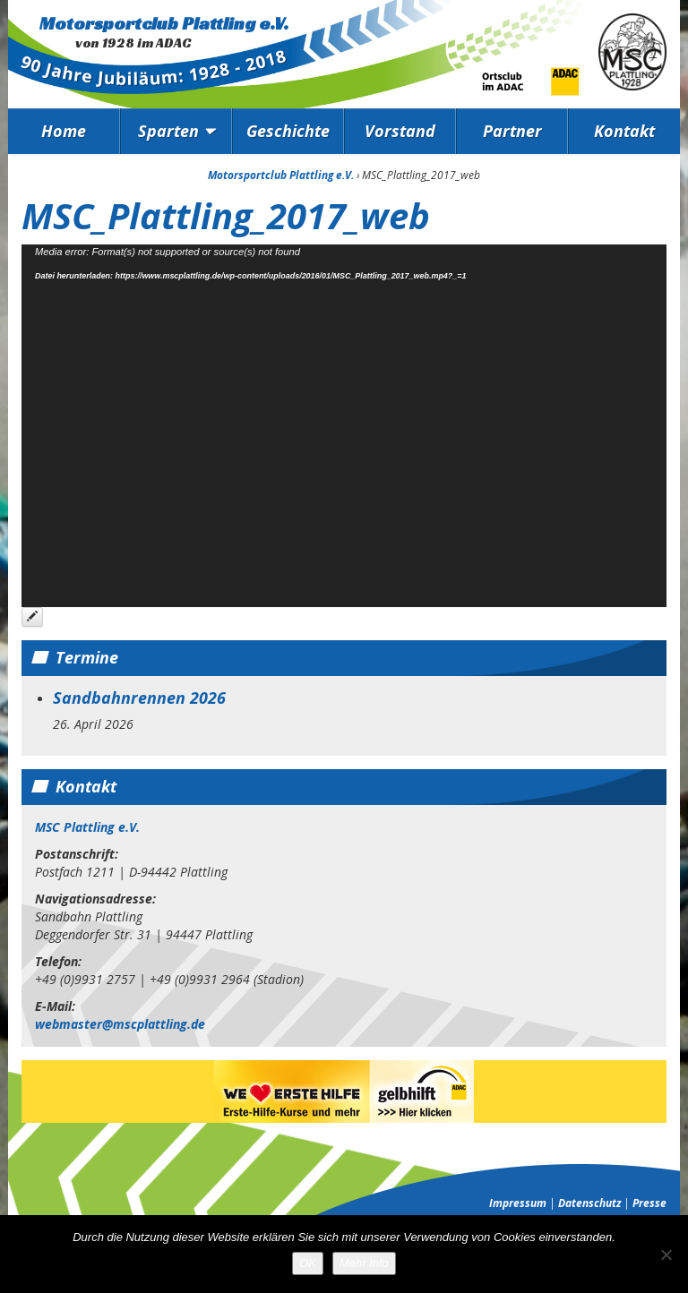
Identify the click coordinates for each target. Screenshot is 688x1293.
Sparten (168, 130)
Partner (512, 130)
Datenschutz (589, 1203)
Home (63, 130)
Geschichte (288, 130)
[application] (344, 425)
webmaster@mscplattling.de (120, 1023)
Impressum (517, 1203)
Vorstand (400, 130)
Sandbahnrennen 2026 (139, 697)
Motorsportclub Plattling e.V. (163, 23)
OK (307, 1263)
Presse (649, 1203)
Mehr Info (364, 1263)
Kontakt (624, 130)
